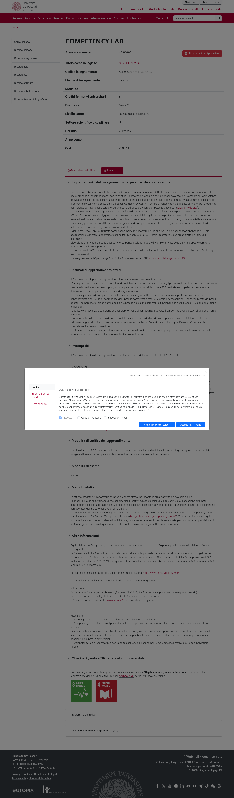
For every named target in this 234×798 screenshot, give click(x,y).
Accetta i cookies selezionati (157, 424)
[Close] (205, 372)
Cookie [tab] (35, 387)
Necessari (68, 417)
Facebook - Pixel (117, 417)
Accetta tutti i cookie (190, 424)
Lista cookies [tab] (39, 404)
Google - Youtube (91, 417)
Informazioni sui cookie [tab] (41, 395)
